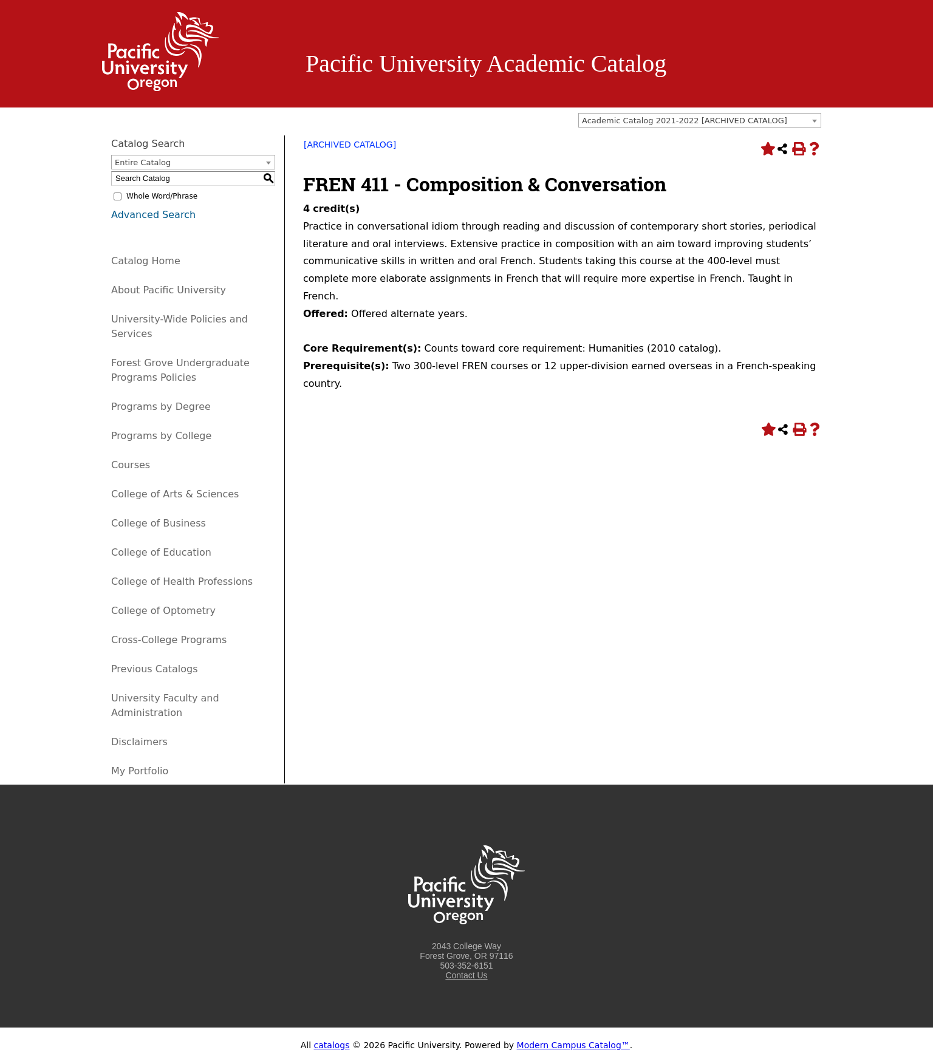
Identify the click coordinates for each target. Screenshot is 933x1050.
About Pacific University (168, 290)
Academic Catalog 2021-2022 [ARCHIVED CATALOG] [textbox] (684, 120)
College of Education (161, 552)
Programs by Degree (161, 406)
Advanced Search (153, 214)
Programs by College (161, 435)
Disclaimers (139, 742)
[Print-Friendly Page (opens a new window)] (798, 148)
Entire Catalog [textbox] (143, 162)
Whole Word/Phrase (161, 196)
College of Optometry (163, 610)
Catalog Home (145, 261)
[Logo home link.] (160, 88)
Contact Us (466, 975)
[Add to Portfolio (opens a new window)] (766, 148)
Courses (130, 465)
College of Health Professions (182, 581)
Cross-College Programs (169, 640)
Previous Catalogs (154, 669)
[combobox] (699, 120)
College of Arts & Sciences (175, 494)
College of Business (158, 523)
